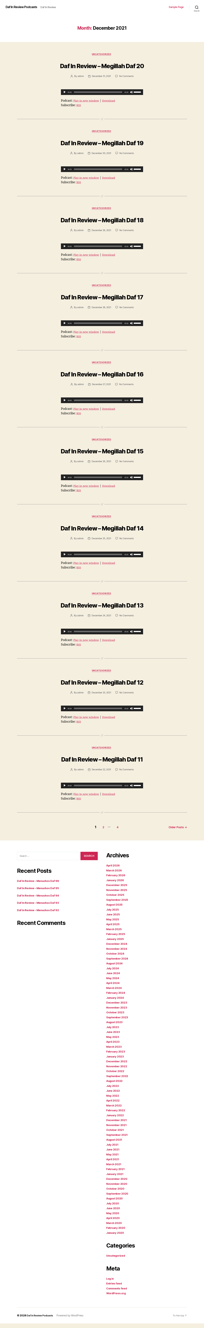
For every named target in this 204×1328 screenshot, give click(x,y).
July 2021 (113, 1149)
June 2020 (114, 1213)
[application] (102, 93)
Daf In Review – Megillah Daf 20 (102, 65)
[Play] (64, 92)
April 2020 (113, 1222)
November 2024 (117, 953)
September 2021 (118, 1139)
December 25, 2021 (101, 542)
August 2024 (115, 968)
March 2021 (114, 1168)
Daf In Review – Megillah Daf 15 (102, 453)
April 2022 (113, 1105)
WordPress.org (117, 1298)
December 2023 (117, 1007)
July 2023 (113, 1031)
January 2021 (116, 1178)
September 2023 (118, 1022)
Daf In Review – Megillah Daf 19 (102, 143)
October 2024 (116, 958)
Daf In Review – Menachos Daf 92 (40, 915)
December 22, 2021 (101, 775)
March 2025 (114, 933)
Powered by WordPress (72, 1319)
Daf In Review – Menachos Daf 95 (40, 893)
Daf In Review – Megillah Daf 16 (102, 376)
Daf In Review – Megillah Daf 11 (102, 764)
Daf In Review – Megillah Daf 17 (102, 298)
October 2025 (116, 899)
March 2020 (114, 1227)
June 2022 (113, 1095)
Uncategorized (102, 54)
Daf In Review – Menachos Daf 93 (40, 907)
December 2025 (117, 889)
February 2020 (116, 1232)
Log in (110, 1283)
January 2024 (116, 1002)
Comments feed (117, 1293)
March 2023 (114, 1051)
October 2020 (116, 1193)
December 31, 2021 (101, 76)
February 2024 (116, 997)
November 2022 (117, 1071)
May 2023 (113, 1041)
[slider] (98, 92)
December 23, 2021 (101, 697)
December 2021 (117, 1124)
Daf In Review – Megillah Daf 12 (102, 686)
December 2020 (117, 1183)
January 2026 (116, 884)
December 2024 (117, 948)
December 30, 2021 (101, 154)
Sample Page (176, 7)
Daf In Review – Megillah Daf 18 (102, 220)
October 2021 (116, 1134)
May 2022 (113, 1100)
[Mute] (131, 92)
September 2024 (118, 963)
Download (112, 101)
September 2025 (118, 904)
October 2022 (116, 1075)
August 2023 (115, 1027)
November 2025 (117, 894)
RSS (79, 106)
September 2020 (118, 1198)
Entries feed (115, 1288)
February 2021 (116, 1173)
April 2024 (113, 987)
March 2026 (114, 875)
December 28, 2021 (101, 309)
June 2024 (114, 978)
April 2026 (113, 870)
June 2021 (113, 1154)
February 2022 (116, 1115)
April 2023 (113, 1046)
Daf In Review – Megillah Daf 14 (102, 531)
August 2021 (115, 1144)
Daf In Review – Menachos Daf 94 (40, 900)
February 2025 (116, 938)
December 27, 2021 (101, 387)
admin (79, 76)
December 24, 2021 (101, 620)
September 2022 (118, 1080)
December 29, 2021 (101, 232)
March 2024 (114, 992)
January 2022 (116, 1119)
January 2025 (116, 943)
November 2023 (117, 1012)
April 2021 (113, 1164)
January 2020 (116, 1237)
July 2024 (113, 973)
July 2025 (113, 914)
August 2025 (115, 909)
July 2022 (113, 1090)
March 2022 (114, 1110)
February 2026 (116, 880)
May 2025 (113, 924)
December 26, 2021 (101, 464)
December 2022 (117, 1066)
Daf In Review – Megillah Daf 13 (102, 608)
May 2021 (113, 1159)
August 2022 (115, 1085)
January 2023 (116, 1061)
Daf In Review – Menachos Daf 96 (40, 885)
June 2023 (113, 1036)
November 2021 (117, 1129)
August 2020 (115, 1203)
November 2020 (117, 1188)
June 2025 (113, 919)
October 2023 (116, 1017)
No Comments (127, 76)
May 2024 (113, 982)
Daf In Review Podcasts (24, 7)
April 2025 (113, 929)
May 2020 (113, 1217)
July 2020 (113, 1208)
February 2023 (116, 1056)
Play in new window (87, 101)
